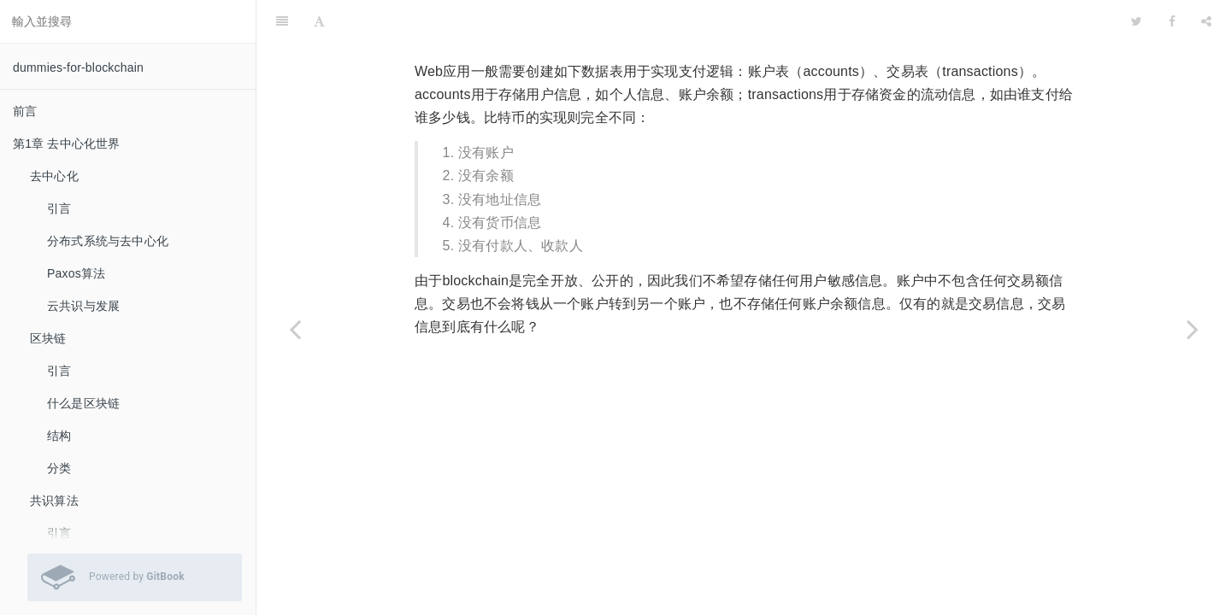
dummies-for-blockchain (78, 67)
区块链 (48, 338)
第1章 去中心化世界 (67, 143)
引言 (59, 208)
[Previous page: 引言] (294, 329)
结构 (59, 435)
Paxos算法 (76, 273)
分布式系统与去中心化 (107, 241)
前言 (25, 111)
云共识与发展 (83, 306)
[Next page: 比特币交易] (1192, 329)
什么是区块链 (83, 403)
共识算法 (54, 500)
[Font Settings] (319, 21)
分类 (59, 468)
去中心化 (54, 176)
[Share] (1206, 21)
